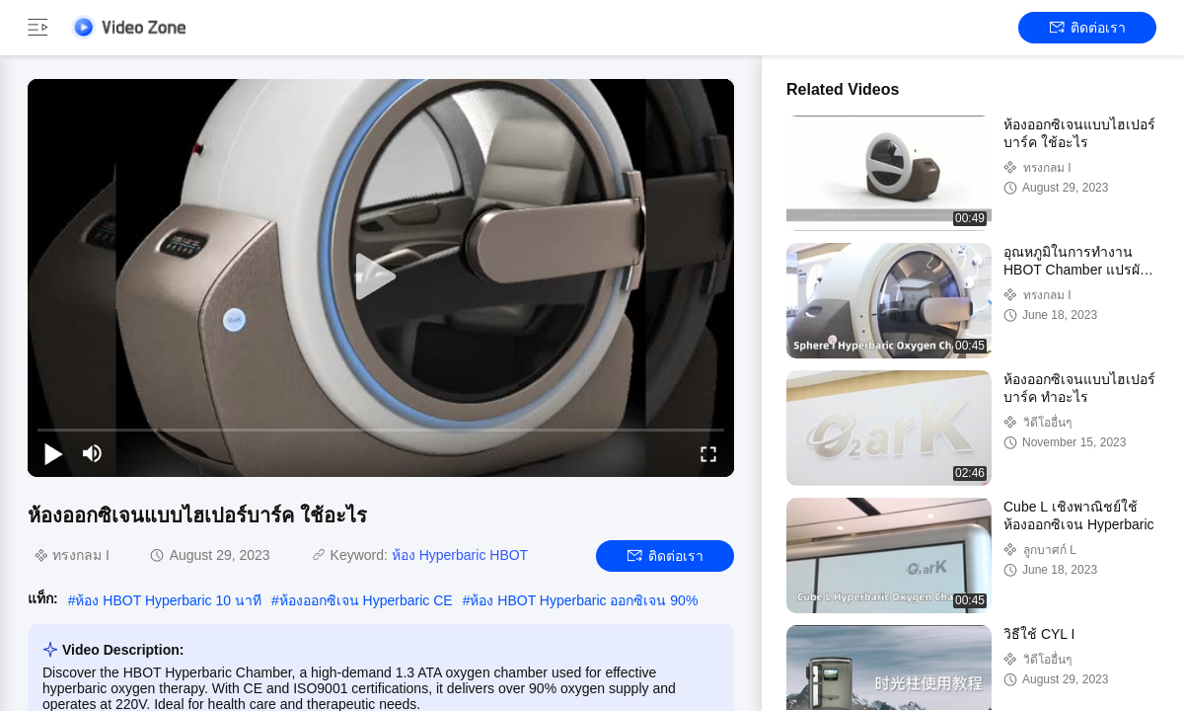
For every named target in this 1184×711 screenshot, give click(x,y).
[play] (381, 277)
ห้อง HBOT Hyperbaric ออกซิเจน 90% (584, 600)
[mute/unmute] (92, 453)
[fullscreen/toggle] (708, 453)
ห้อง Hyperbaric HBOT (460, 555)
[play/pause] (53, 453)
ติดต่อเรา (1088, 28)
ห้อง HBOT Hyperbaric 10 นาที (167, 600)
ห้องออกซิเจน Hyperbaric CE (366, 600)
